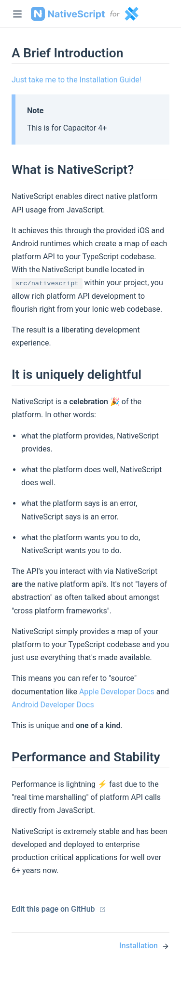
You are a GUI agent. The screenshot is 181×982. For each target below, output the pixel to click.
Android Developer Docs (53, 704)
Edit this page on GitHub (59, 909)
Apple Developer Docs (116, 691)
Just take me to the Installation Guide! (76, 79)
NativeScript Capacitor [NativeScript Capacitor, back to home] (85, 14)
